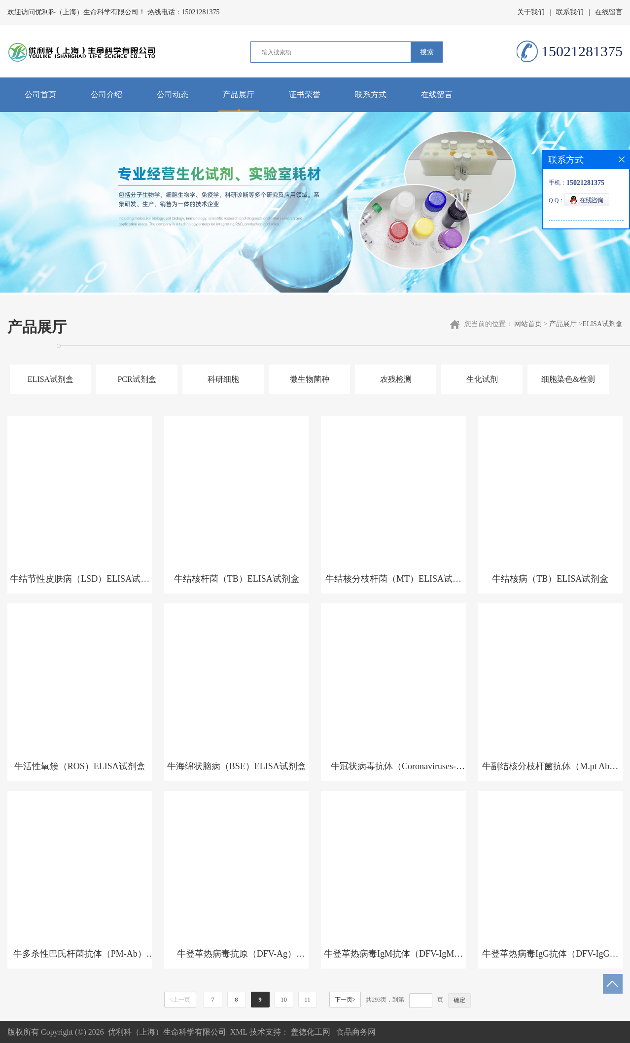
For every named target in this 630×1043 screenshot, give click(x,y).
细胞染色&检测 (568, 379)
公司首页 (40, 94)
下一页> (345, 999)
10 (283, 999)
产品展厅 (238, 94)
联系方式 (370, 94)
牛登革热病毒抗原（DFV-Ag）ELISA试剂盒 (236, 958)
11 (307, 999)
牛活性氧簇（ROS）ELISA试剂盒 (79, 766)
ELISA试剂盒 (602, 324)
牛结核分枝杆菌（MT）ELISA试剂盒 (393, 584)
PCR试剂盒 (136, 379)
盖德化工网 (310, 1032)
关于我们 (531, 12)
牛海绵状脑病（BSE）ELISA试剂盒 (236, 766)
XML (238, 1032)
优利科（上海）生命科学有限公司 (167, 1032)
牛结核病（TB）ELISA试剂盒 (550, 579)
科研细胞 (223, 379)
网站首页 (528, 324)
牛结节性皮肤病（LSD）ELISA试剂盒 (79, 584)
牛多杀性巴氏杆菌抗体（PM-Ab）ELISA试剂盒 (79, 958)
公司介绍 (106, 94)
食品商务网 (356, 1032)
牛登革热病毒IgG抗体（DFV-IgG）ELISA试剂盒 (550, 958)
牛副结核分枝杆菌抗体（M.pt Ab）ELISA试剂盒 (550, 771)
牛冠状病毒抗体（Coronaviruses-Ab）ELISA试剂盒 (393, 771)
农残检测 (396, 379)
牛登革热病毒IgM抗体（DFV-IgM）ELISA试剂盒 (393, 958)
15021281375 (201, 12)
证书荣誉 (304, 94)
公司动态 (172, 94)
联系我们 (570, 12)
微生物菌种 (309, 379)
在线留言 (609, 12)
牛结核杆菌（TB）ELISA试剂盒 (236, 579)
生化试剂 (482, 379)
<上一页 (180, 999)
